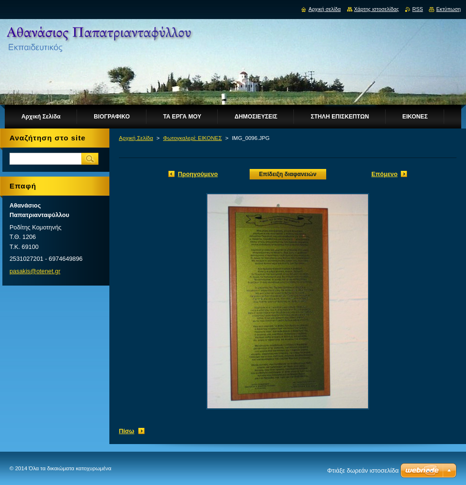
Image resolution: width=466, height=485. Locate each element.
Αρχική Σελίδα (136, 138)
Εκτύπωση (448, 9)
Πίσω (126, 431)
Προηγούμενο (198, 174)
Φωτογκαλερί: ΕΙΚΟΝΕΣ (192, 138)
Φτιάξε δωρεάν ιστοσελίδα (362, 470)
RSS (417, 9)
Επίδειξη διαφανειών (288, 174)
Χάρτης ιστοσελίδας (376, 9)
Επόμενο (384, 174)
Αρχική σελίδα (325, 9)
